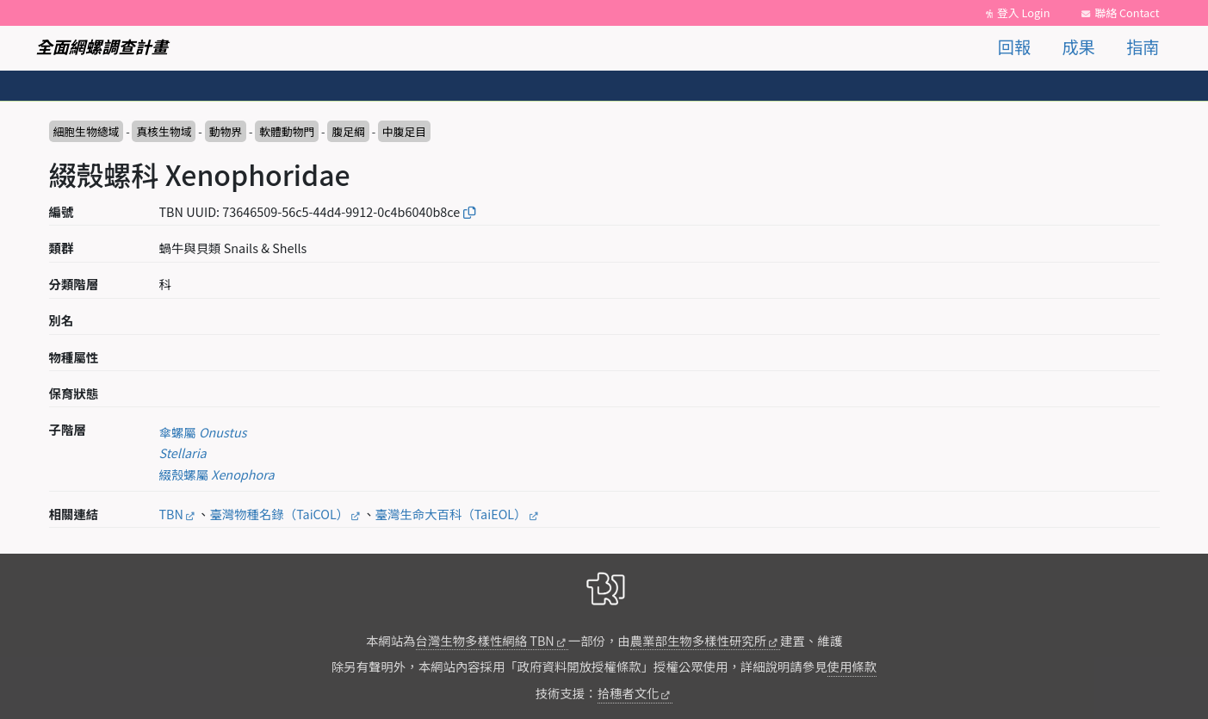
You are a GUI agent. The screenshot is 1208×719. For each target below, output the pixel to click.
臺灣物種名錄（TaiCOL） (279, 514)
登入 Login (1023, 12)
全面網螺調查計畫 (102, 46)
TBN (171, 514)
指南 (1142, 46)
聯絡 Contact (1126, 12)
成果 (1078, 46)
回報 (1014, 46)
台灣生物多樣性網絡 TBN (485, 640)
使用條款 (852, 666)
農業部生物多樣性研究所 (698, 640)
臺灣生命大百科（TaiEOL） (451, 514)
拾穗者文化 (629, 693)
